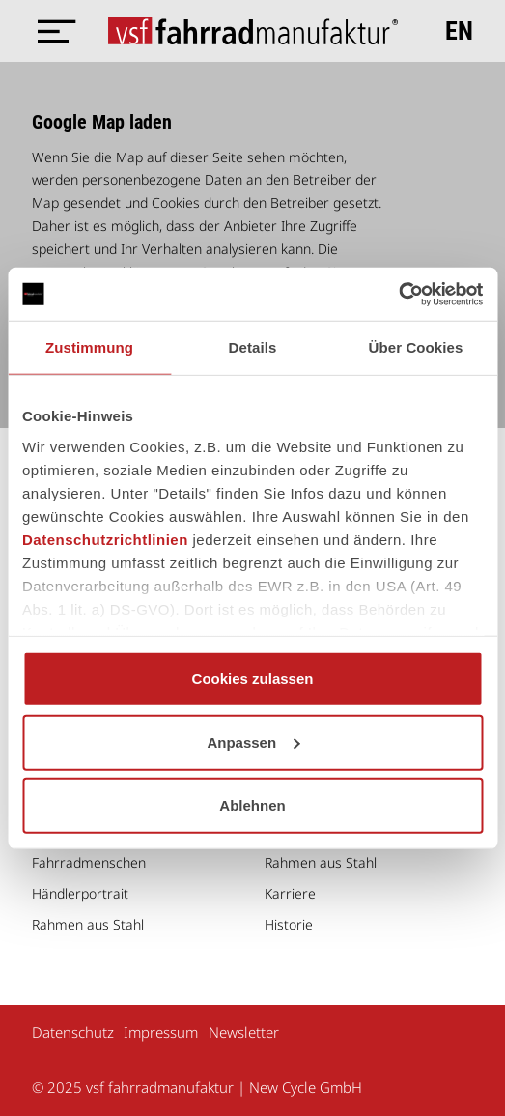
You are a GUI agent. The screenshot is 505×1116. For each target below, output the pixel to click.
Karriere (290, 893)
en (459, 30)
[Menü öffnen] (51, 31)
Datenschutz (73, 1032)
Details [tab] (253, 347)
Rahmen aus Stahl (88, 924)
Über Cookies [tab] (416, 347)
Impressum (161, 1032)
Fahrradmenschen (89, 862)
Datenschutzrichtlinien (105, 538)
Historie (289, 924)
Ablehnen (252, 805)
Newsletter (244, 1032)
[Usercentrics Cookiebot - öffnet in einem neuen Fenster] (398, 293)
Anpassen (253, 741)
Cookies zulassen (253, 679)
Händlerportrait (80, 893)
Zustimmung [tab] (89, 347)
